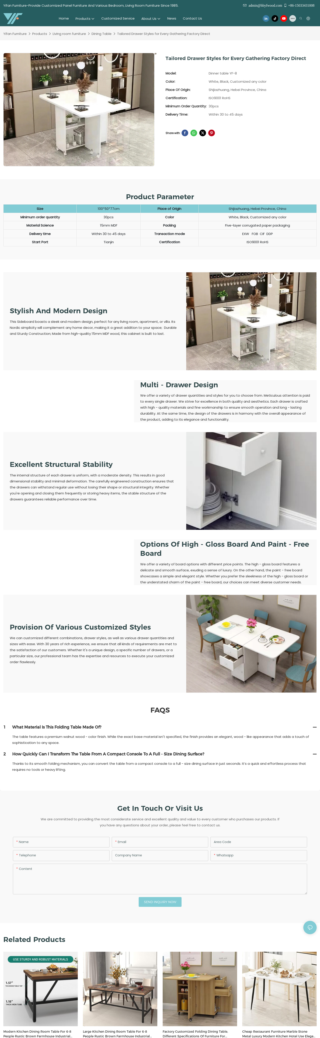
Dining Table (102, 33)
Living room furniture (69, 33)
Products (39, 33)
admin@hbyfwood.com (265, 5)
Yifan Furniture (15, 33)
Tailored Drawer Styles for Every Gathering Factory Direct (163, 33)
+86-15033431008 (299, 5)
